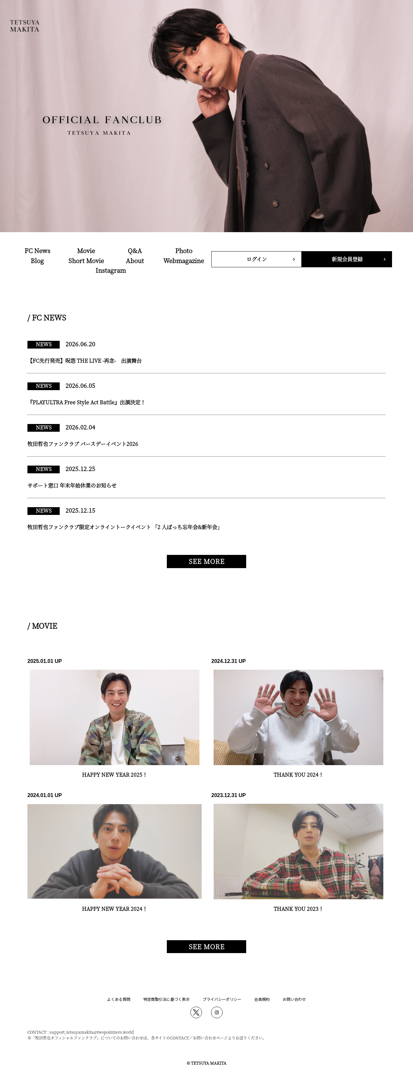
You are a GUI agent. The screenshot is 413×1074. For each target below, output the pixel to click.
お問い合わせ (294, 999)
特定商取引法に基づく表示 (166, 999)
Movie (86, 250)
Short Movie (86, 260)
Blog (37, 260)
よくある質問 (118, 999)
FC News (37, 250)
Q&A (135, 250)
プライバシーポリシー (222, 999)
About (135, 260)
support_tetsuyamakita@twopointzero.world (92, 1032)
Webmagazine (183, 260)
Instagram (111, 270)
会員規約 (262, 999)
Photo (183, 250)
